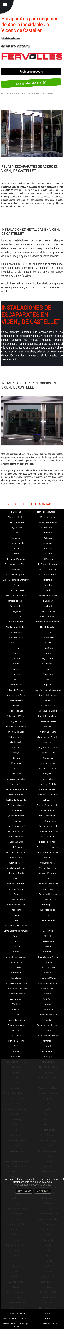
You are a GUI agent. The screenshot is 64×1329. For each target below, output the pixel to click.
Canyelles (48, 773)
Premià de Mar (16, 621)
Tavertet (16, 1009)
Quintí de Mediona (48, 815)
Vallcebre (47, 537)
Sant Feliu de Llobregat (48, 847)
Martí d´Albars (47, 836)
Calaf (16, 894)
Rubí (48, 679)
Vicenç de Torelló (16, 873)
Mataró (16, 705)
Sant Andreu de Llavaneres (48, 689)
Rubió (48, 668)
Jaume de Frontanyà (48, 883)
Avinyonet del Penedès (48, 747)
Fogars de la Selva (16, 1019)
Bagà (16, 653)
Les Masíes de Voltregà (16, 983)
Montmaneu (48, 1051)
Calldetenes (48, 663)
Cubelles (16, 537)
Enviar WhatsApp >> (31, 83)
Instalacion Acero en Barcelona (30, 93)
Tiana (16, 915)
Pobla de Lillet (16, 637)
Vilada (16, 878)
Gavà (48, 590)
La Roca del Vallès (16, 993)
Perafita (48, 585)
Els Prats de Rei (48, 909)
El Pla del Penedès (16, 558)
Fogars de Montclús (47, 1014)
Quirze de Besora (16, 815)
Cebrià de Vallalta (48, 721)
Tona (16, 768)
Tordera (16, 1004)
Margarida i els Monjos (16, 925)
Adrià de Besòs (16, 700)
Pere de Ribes (16, 836)
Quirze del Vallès (48, 810)
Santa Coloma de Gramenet (16, 579)
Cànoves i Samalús (16, 779)
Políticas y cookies (48, 1323)
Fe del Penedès (48, 920)
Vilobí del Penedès (48, 522)
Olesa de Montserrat (16, 595)
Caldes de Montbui (48, 826)
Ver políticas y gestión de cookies (33, 1184)
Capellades (16, 978)
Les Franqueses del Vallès (16, 988)
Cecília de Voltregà (16, 867)
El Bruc (16, 532)
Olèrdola (48, 936)
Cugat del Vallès (16, 862)
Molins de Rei (16, 632)
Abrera (48, 1004)
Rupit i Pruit (48, 888)
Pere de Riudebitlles (48, 831)
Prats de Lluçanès (16, 1313)
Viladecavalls (16, 742)
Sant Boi (48, 726)
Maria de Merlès (47, 517)
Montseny (16, 763)
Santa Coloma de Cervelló (16, 930)
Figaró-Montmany (16, 1025)
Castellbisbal (16, 642)
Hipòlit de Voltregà (16, 826)
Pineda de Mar (48, 637)
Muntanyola (47, 757)
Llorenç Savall (16, 841)
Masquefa (16, 909)
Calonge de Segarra (47, 658)
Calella (16, 668)
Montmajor (16, 1056)
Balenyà (16, 569)
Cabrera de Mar (16, 737)
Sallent (48, 700)
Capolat (48, 972)
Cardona (48, 946)
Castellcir (16, 946)
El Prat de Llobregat (48, 564)
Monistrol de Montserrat (48, 621)
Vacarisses (48, 543)
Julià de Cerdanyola (47, 768)
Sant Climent (16, 998)
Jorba (16, 1051)
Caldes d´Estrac (47, 752)
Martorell (48, 606)
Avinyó (16, 752)
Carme (16, 936)
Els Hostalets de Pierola (16, 564)
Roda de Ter (16, 684)
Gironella (16, 1030)
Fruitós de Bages (16, 805)
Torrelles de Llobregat (48, 1035)
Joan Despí (16, 773)
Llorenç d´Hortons (48, 841)
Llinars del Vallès (48, 978)
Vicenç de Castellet (48, 784)
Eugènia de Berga (47, 574)
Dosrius (48, 532)
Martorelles (47, 579)
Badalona (16, 747)
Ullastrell (48, 962)
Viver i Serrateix (16, 522)
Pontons (48, 1313)
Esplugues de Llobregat (47, 1025)
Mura (16, 679)
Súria (16, 548)
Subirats (48, 548)
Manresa (16, 674)
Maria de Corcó (16, 616)
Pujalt (48, 1318)
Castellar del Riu (48, 899)
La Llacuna (16, 1035)
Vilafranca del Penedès (48, 737)
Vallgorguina (16, 606)
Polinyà (47, 632)
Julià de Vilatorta (48, 967)
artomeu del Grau (16, 731)
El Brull (48, 1030)
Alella (16, 648)
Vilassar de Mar (48, 763)
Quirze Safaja (16, 810)
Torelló (48, 925)
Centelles (48, 951)
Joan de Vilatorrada (16, 883)
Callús (16, 663)
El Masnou (48, 558)
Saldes (16, 553)
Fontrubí (48, 1046)
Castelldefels (48, 941)
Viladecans (48, 742)
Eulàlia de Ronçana (48, 569)
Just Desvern (16, 847)
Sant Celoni (47, 998)
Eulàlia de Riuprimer (16, 574)
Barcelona (16, 511)
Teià (16, 920)
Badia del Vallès (47, 705)
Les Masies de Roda (47, 983)
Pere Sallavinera (48, 820)
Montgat (48, 1056)
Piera (16, 585)
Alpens (48, 642)
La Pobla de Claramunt (48, 794)
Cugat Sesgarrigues (48, 716)
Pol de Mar (16, 820)
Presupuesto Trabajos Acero (10, 93)
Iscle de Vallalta (16, 888)
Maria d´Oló (16, 967)
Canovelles (48, 779)
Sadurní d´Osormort (47, 873)
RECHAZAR (24, 1191)
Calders (16, 757)
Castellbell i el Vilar (48, 894)
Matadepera (48, 904)
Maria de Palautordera (48, 511)
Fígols (48, 1019)
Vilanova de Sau (48, 611)
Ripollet (48, 684)
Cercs (16, 951)
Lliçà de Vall (16, 527)
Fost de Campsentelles (48, 805)
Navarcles (48, 674)
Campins (16, 658)
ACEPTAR (43, 1191)
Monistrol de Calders (16, 627)
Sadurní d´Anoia (47, 862)
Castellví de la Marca (48, 957)
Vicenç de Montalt (16, 721)
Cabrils (48, 653)
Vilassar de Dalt (16, 710)
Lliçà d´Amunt (47, 527)
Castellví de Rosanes (16, 957)
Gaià (16, 1046)
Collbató (48, 553)
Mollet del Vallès (48, 627)
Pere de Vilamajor (47, 789)
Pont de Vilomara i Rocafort (16, 1318)
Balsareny (48, 600)
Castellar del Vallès (16, 899)
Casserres (48, 930)
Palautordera (16, 857)
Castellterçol (16, 962)
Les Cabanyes (48, 988)
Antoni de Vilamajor (16, 689)
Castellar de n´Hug (16, 904)
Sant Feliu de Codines (16, 852)
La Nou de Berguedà (16, 799)
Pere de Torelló (16, 794)
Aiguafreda (48, 648)
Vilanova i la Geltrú (48, 710)
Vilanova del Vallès (16, 716)
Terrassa (48, 915)
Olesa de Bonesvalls (47, 595)
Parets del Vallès (16, 590)
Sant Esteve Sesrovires (47, 852)
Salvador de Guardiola (16, 789)
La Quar (48, 993)
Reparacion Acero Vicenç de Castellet (16, 1325)
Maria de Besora (16, 1040)
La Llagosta (47, 799)
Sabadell (48, 857)
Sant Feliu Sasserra (16, 831)
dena (16, 941)
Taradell (16, 1014)
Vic (47, 878)
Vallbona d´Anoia (16, 543)
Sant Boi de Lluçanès (16, 726)
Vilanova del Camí (47, 731)
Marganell (16, 611)
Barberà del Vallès (16, 600)
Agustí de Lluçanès (48, 695)
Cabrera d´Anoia (48, 616)
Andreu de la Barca (16, 695)
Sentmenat (48, 1040)
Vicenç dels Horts (47, 867)
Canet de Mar (16, 784)
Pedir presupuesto (31, 71)
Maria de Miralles (16, 517)
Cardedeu (16, 972)
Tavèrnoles (48, 1009)
